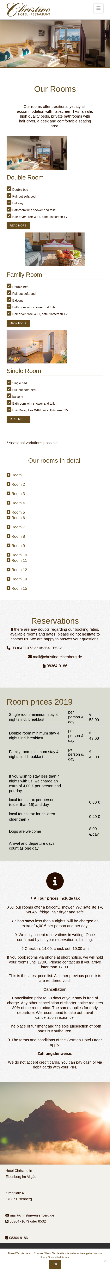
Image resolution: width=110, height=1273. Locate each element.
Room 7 (18, 527)
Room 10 (19, 555)
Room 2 (18, 484)
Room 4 (18, 503)
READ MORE (18, 225)
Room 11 (19, 560)
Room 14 (19, 579)
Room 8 (18, 536)
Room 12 (19, 570)
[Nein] (105, 1261)
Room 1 (18, 475)
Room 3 (18, 494)
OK (55, 1264)
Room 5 (18, 512)
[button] (98, 8)
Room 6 (18, 518)
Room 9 (18, 546)
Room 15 (19, 588)
